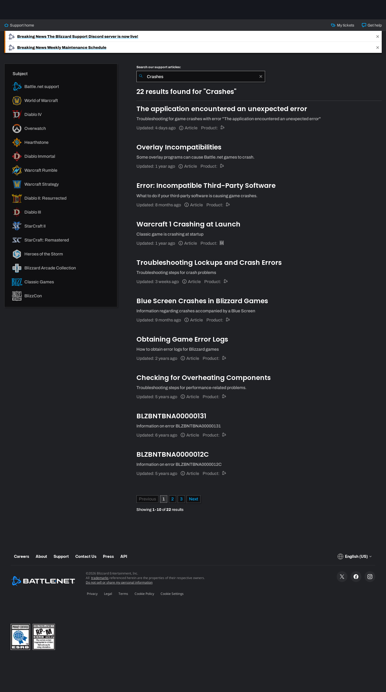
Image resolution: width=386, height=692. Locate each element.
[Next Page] (194, 499)
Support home (19, 25)
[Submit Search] (140, 76)
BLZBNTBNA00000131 (171, 416)
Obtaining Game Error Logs (182, 339)
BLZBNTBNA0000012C (172, 454)
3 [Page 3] (181, 499)
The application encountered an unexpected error (221, 108)
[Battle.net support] (223, 128)
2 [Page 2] (172, 499)
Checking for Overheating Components (203, 377)
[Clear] (261, 76)
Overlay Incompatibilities (178, 147)
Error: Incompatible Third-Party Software (206, 185)
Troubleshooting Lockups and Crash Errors (209, 262)
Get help (372, 25)
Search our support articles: (158, 67)
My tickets (342, 25)
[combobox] (200, 76)
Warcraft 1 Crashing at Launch (188, 224)
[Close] (378, 36)
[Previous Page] (147, 499)
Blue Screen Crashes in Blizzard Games (202, 301)
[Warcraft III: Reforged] (222, 243)
